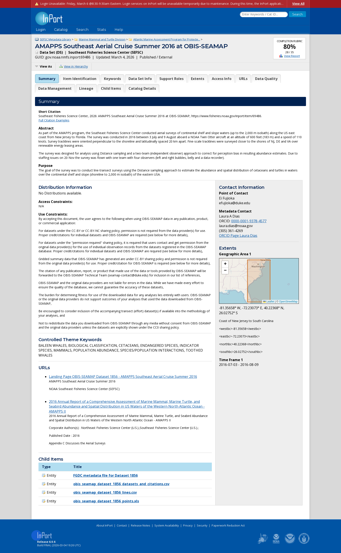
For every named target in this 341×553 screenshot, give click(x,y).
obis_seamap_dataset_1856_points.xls (106, 501)
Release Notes (140, 525)
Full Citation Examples (53, 120)
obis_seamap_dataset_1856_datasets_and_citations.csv (121, 484)
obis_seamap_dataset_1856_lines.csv (105, 492)
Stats (101, 30)
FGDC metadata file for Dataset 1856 (105, 475)
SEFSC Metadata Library (55, 39)
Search (82, 30)
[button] (225, 264)
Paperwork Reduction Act (228, 525)
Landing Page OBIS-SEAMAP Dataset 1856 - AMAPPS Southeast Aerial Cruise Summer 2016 (123, 376)
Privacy (188, 525)
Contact (122, 525)
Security (202, 525)
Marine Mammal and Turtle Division (102, 39)
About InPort (104, 525)
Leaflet (268, 301)
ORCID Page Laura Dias (238, 235)
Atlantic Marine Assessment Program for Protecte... (166, 39)
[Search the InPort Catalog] (264, 14)
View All (298, 4)
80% (289, 46)
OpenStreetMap (288, 301)
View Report (292, 56)
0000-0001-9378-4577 (248, 221)
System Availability (166, 525)
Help (119, 30)
